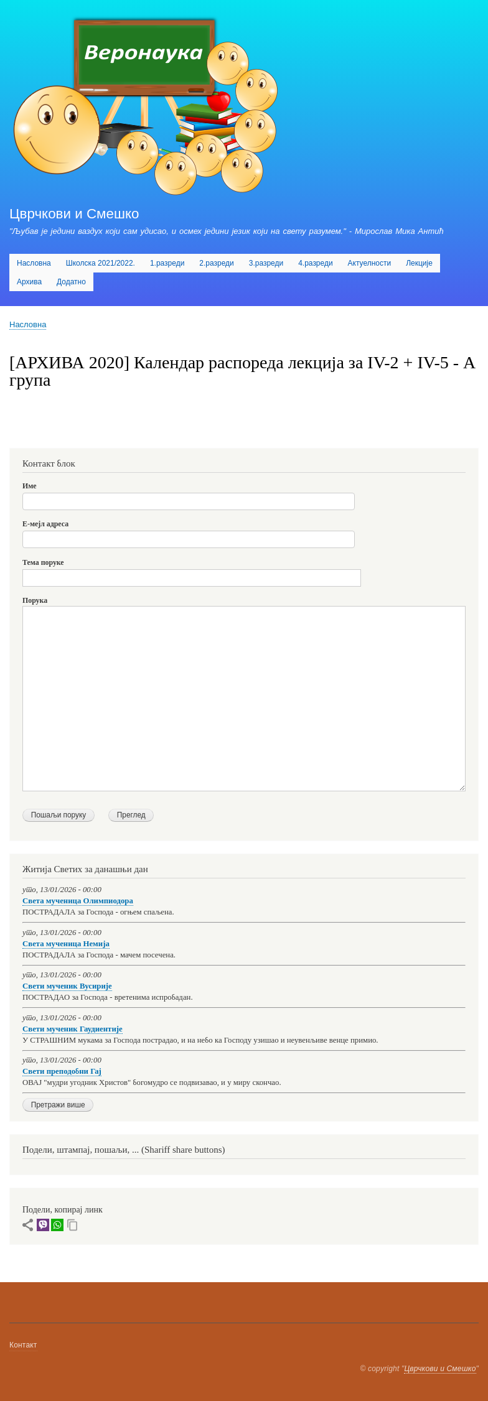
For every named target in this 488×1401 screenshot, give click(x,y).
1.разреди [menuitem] (167, 263)
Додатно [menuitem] (71, 281)
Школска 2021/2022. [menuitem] (100, 263)
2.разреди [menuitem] (216, 263)
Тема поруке (43, 562)
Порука (34, 600)
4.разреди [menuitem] (315, 263)
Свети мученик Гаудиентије (72, 1029)
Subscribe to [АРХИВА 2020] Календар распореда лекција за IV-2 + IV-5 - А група (14, 432)
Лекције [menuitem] (419, 263)
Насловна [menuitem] (34, 263)
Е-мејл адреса (45, 523)
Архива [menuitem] (29, 281)
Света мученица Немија (66, 943)
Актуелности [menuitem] (370, 263)
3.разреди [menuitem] (266, 263)
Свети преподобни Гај (61, 1071)
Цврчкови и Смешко (74, 213)
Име (29, 486)
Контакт (23, 1345)
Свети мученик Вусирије (67, 986)
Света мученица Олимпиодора (77, 900)
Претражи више (58, 1105)
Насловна (27, 324)
